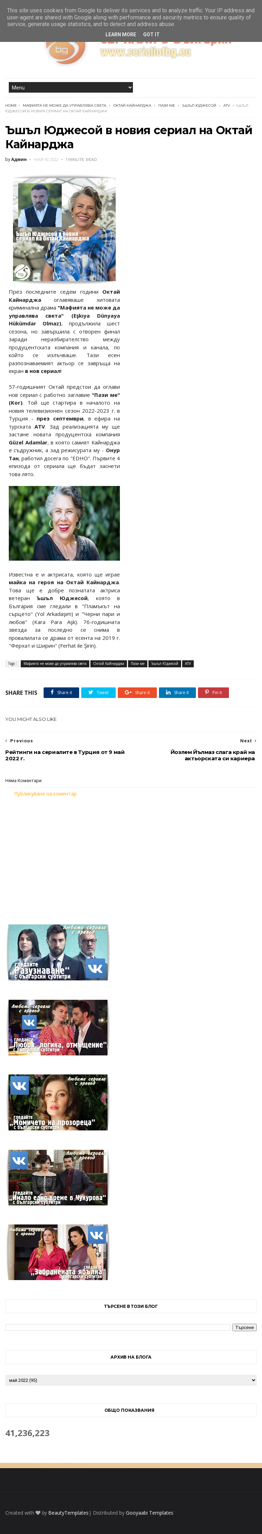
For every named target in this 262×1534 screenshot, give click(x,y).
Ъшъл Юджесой (199, 105)
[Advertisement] (131, 856)
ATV (226, 105)
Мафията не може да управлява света (64, 105)
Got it (151, 34)
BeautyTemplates (68, 1512)
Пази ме (166, 105)
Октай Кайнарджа (132, 105)
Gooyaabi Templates (149, 1512)
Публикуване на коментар (45, 793)
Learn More (121, 34)
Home (11, 105)
